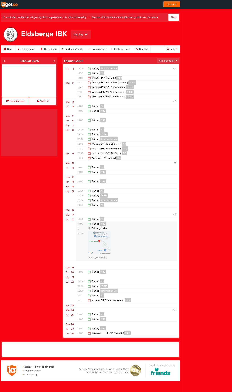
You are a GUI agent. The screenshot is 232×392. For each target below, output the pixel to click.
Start (8, 49)
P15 (102, 129)
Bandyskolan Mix (108, 68)
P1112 (119, 78)
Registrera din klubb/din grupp (38, 366)
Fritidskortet (97, 49)
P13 (102, 73)
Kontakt (142, 49)
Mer (172, 49)
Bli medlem (49, 49)
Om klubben (26, 49)
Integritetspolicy (32, 370)
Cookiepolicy (30, 374)
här (89, 17)
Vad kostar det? (72, 49)
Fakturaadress (120, 49)
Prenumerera (15, 101)
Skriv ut (43, 101)
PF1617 (132, 82)
